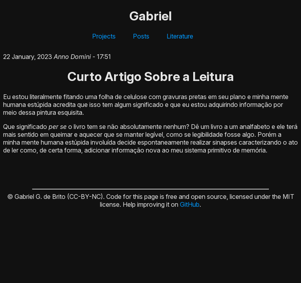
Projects (104, 36)
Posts (141, 36)
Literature (180, 36)
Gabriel (150, 16)
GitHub (189, 204)
